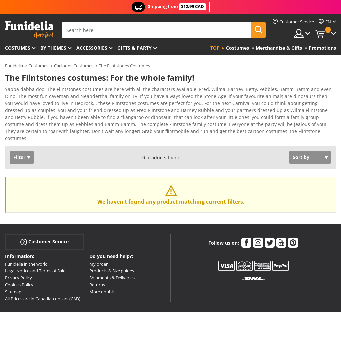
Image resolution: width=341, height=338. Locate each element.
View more (23, 126)
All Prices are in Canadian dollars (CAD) (42, 287)
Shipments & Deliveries (112, 266)
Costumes (17, 48)
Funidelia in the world (26, 252)
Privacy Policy (18, 266)
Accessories (91, 48)
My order (98, 252)
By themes (53, 48)
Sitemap (13, 280)
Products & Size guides (111, 259)
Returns (97, 273)
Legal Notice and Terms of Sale (35, 259)
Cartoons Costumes (73, 66)
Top (215, 48)
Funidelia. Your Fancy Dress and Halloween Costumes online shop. (29, 29)
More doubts (102, 280)
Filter (19, 145)
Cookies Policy (19, 273)
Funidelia (14, 66)
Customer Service (44, 229)
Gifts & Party (134, 48)
